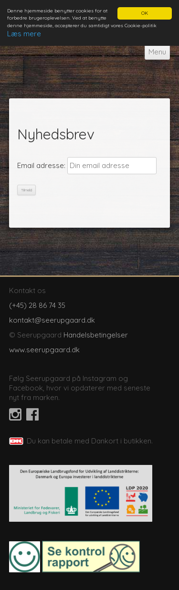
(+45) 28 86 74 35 (37, 305)
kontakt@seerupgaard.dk (52, 320)
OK (144, 13)
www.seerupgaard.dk (44, 349)
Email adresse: (41, 165)
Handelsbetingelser (95, 334)
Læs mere (24, 33)
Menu (157, 51)
